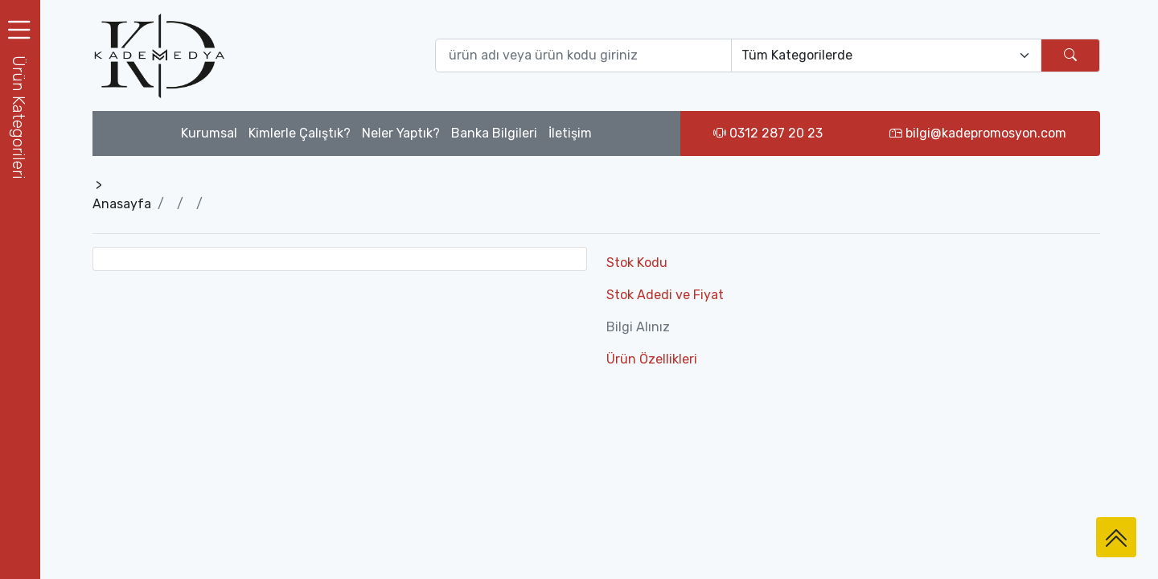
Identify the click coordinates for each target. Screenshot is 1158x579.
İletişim (570, 133)
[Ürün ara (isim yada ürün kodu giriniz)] (584, 55)
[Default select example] (886, 55)
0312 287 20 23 (768, 133)
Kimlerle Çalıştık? (299, 133)
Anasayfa (121, 203)
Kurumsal (209, 133)
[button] (20, 117)
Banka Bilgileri (494, 133)
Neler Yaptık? (401, 133)
